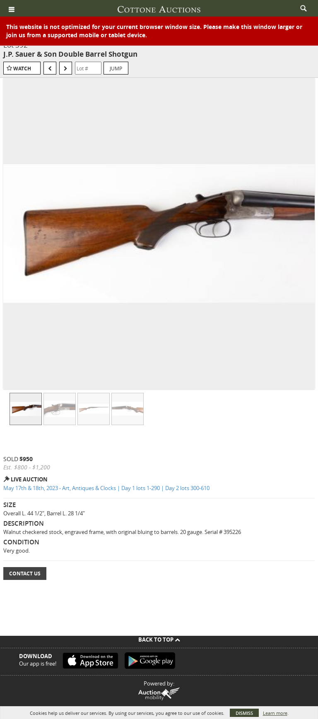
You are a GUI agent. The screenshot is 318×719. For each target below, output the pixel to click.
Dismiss (244, 713)
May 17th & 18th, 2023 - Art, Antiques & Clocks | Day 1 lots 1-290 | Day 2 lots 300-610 (106, 488)
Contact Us (25, 573)
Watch (22, 68)
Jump (116, 68)
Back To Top (159, 639)
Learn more (275, 713)
